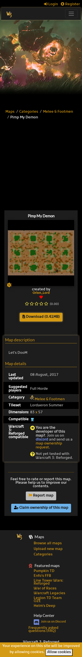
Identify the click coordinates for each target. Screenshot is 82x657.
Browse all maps (48, 543)
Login (51, 4)
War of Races (45, 588)
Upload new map (48, 549)
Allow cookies (59, 652)
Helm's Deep (44, 606)
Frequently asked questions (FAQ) (43, 629)
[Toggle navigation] (71, 13)
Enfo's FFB (42, 576)
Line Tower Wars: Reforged (48, 582)
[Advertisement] (41, 63)
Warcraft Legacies (49, 593)
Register (70, 4)
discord (42, 439)
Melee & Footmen (58, 112)
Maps (9, 112)
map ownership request (49, 445)
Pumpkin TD (44, 571)
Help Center (44, 615)
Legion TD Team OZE (48, 599)
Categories (28, 112)
